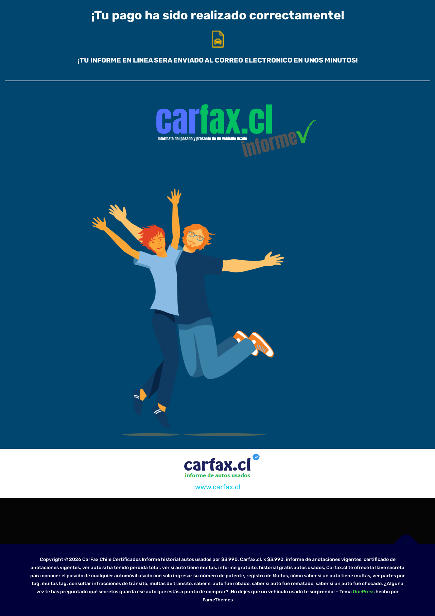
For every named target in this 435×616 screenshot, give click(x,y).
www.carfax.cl (217, 487)
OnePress (364, 592)
